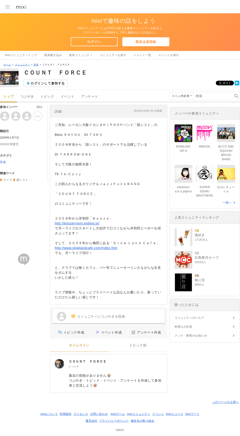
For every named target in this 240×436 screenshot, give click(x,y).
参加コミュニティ (81, 55)
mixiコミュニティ (138, 414)
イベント (67, 96)
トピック (47, 96)
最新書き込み (53, 55)
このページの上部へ (225, 402)
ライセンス (81, 414)
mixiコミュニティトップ (21, 55)
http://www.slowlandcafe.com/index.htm (86, 248)
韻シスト (22, 180)
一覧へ (227, 202)
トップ (8, 96)
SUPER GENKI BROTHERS (204, 191)
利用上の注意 (183, 326)
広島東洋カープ (207, 257)
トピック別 (138, 345)
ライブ (7, 180)
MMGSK (204, 146)
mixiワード (192, 414)
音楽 (36, 64)
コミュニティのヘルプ (189, 317)
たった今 (74, 366)
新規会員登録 (145, 42)
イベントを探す (168, 55)
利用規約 (65, 414)
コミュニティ (22, 64)
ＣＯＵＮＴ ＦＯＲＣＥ (88, 361)
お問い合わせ (99, 414)
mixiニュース (174, 414)
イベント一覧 (142, 55)
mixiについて (49, 414)
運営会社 (91, 420)
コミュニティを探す (113, 55)
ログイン (94, 42)
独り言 (200, 280)
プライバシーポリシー (114, 420)
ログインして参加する (48, 83)
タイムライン (79, 345)
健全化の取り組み (143, 420)
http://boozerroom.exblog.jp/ (77, 223)
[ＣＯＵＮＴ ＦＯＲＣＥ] (59, 363)
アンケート (89, 96)
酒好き (200, 235)
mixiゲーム (118, 414)
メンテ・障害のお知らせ (190, 335)
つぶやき (27, 96)
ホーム (7, 64)
